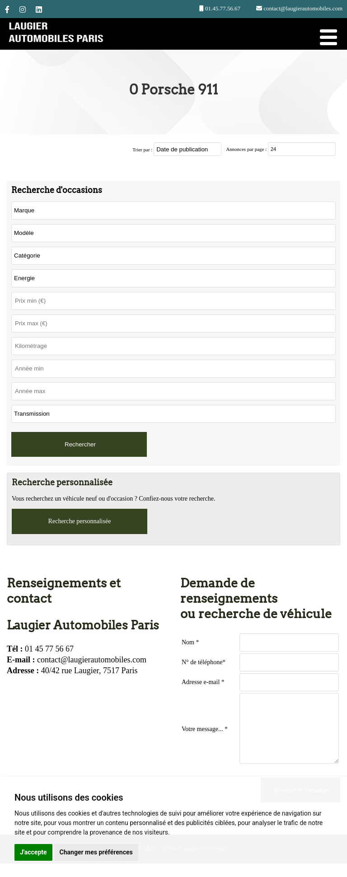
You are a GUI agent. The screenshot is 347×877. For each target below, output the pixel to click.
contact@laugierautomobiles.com (302, 8)
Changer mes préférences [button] (96, 852)
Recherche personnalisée (79, 521)
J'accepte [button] (33, 852)
